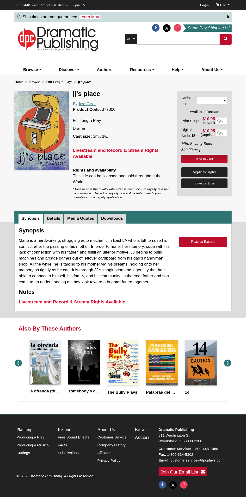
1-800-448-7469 (205, 449)
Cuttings (23, 453)
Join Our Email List (182, 471)
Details (53, 218)
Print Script (190, 121)
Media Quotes (80, 218)
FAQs (62, 445)
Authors (104, 69)
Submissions (68, 453)
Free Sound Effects (73, 437)
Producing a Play (30, 437)
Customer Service (112, 437)
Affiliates (104, 453)
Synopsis (31, 218)
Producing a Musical (33, 445)
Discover (69, 69)
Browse (32, 69)
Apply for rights (204, 172)
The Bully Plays (122, 392)
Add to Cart (204, 159)
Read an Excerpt (203, 241)
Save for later (204, 183)
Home (18, 82)
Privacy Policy (108, 460)
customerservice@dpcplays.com (197, 460)
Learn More (90, 17)
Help (178, 69)
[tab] (31, 219)
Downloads (112, 218)
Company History (111, 445)
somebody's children (88, 391)
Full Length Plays (59, 82)
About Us (212, 69)
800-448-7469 (28, 5)
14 (187, 392)
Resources (142, 69)
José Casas (87, 103)
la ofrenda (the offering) (52, 391)
